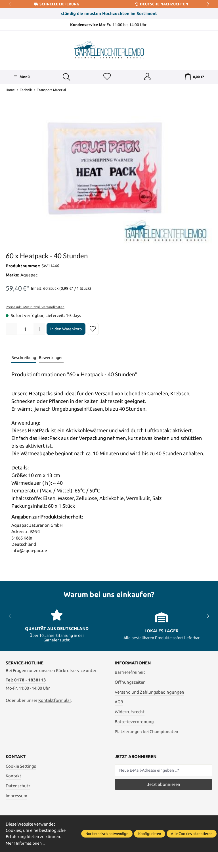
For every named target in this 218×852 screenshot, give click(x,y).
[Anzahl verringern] (11, 330)
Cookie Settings (21, 767)
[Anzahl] (25, 330)
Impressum (16, 796)
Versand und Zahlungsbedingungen (149, 693)
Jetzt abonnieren (163, 785)
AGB (119, 702)
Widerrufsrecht (129, 712)
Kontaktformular (54, 701)
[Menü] (21, 77)
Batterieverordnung (134, 722)
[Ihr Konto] (147, 77)
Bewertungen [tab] (51, 358)
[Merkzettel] (106, 77)
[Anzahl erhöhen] (39, 330)
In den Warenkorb (66, 330)
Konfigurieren (149, 834)
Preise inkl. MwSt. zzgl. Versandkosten (35, 308)
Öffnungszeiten (130, 683)
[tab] (23, 359)
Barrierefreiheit (130, 673)
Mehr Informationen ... (27, 843)
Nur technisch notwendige (106, 834)
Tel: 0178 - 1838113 (26, 681)
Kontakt (13, 777)
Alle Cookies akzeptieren (191, 834)
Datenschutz (18, 786)
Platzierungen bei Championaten (146, 732)
